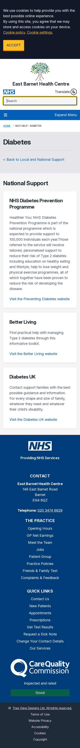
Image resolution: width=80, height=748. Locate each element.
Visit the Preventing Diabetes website (39, 299)
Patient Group (40, 557)
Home (6, 125)
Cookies (40, 733)
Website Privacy (40, 721)
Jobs (40, 549)
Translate (66, 92)
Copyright (40, 739)
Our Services (40, 648)
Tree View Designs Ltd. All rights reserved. (42, 708)
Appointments (40, 613)
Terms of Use (40, 714)
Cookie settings (39, 32)
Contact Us (40, 599)
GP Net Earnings (40, 535)
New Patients (40, 606)
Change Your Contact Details (40, 641)
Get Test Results (40, 627)
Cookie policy (14, 32)
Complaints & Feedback (40, 578)
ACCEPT (13, 45)
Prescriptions (40, 620)
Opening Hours (40, 528)
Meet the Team (40, 542)
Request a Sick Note (40, 634)
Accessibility (40, 727)
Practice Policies (40, 564)
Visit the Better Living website (33, 354)
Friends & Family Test (40, 571)
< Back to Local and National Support (33, 159)
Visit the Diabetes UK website (33, 419)
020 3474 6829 (50, 510)
